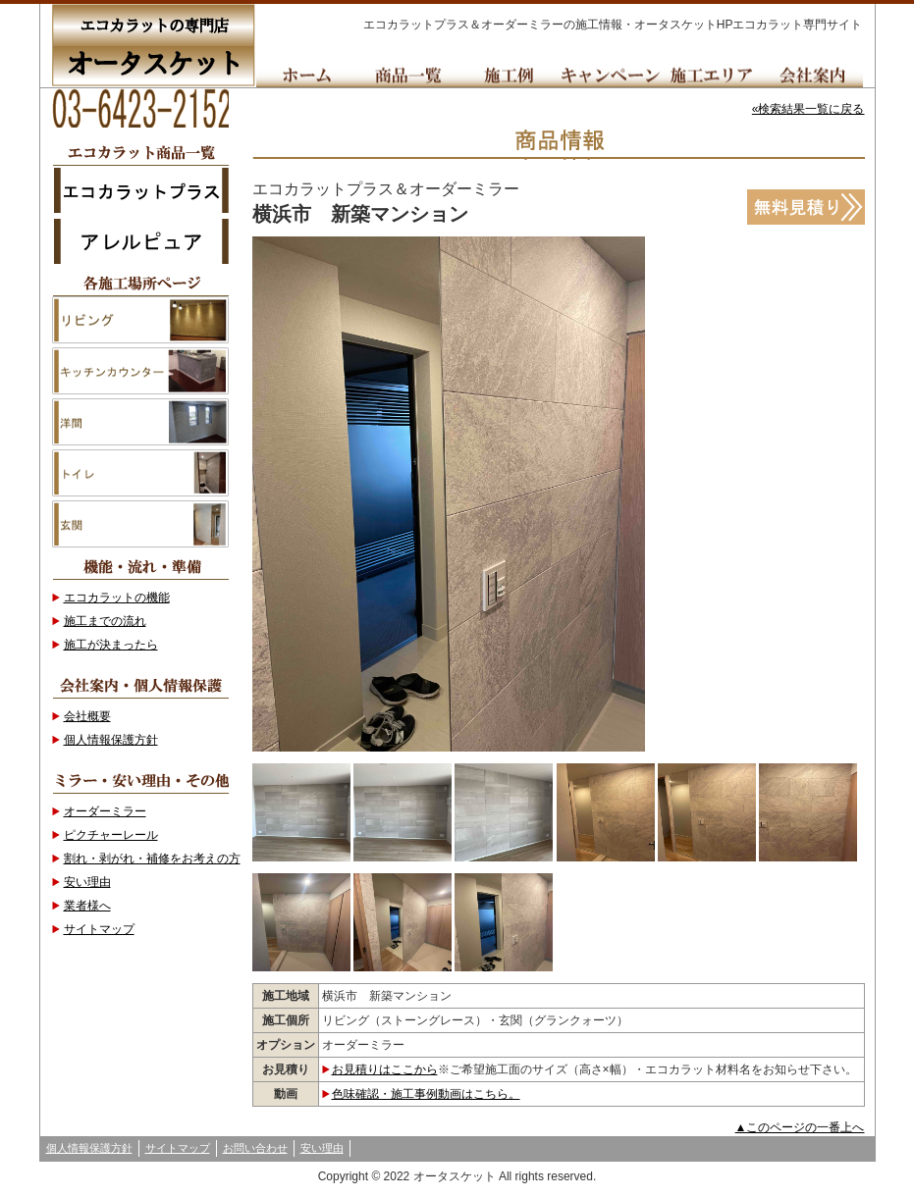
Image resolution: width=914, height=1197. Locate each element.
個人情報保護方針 (111, 740)
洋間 (140, 421)
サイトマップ (99, 929)
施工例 (509, 75)
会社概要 (87, 716)
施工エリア (711, 75)
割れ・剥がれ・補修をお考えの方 (152, 858)
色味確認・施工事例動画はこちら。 (426, 1094)
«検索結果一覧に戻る (808, 109)
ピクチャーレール (111, 835)
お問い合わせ (255, 1148)
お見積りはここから (385, 1069)
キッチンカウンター (140, 370)
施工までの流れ (105, 621)
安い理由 (87, 882)
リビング (140, 319)
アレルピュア (140, 240)
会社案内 (812, 75)
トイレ (140, 472)
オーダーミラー (105, 811)
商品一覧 (407, 75)
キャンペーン (610, 75)
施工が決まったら (111, 644)
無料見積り (806, 207)
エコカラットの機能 (117, 597)
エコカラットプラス (140, 189)
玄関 (140, 523)
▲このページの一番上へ (800, 1127)
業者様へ (87, 905)
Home (306, 75)
